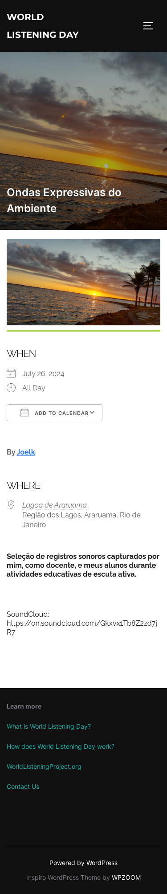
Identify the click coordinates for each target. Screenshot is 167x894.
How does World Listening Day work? (60, 746)
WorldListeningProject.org (44, 766)
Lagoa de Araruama (54, 505)
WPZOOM (126, 877)
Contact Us (23, 786)
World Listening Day (43, 26)
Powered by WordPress (83, 862)
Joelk (26, 452)
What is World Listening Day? (49, 726)
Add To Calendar (54, 413)
